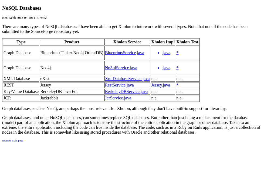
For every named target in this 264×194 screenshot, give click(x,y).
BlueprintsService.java (124, 52)
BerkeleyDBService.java (126, 91)
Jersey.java (160, 85)
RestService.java (119, 85)
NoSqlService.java (121, 67)
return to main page (12, 140)
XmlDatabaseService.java (127, 78)
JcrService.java (118, 98)
